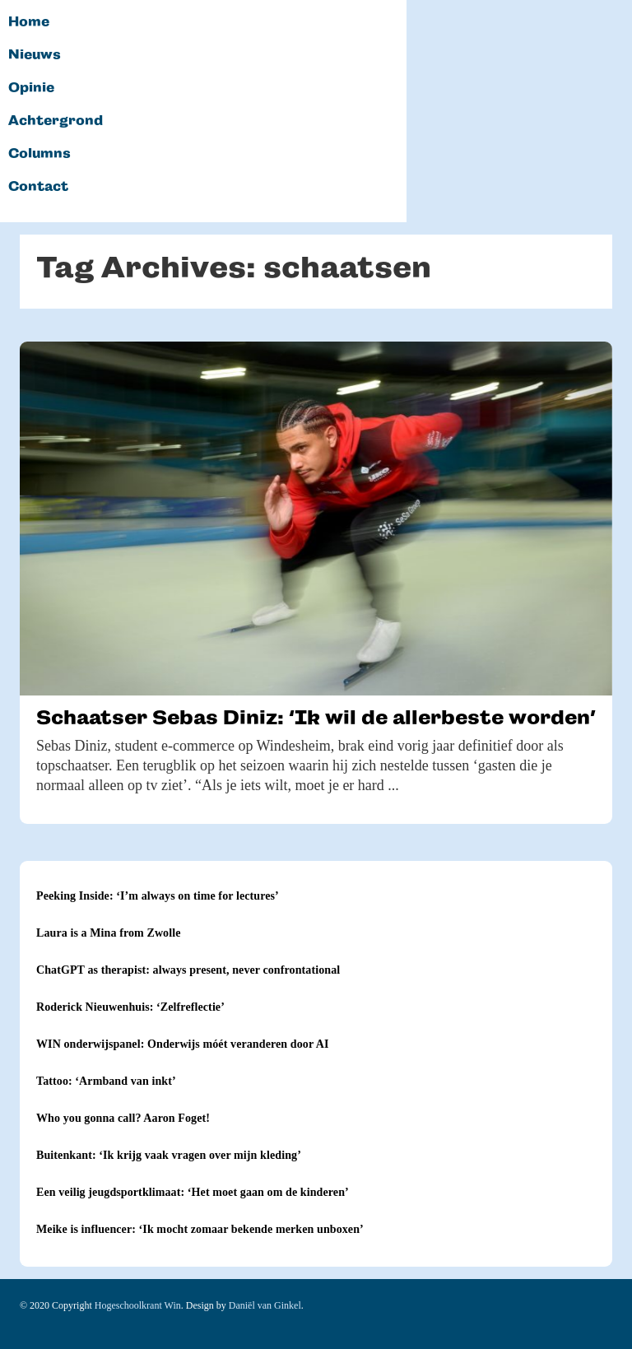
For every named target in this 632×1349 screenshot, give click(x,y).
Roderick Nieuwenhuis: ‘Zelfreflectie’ (130, 1007)
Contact (38, 187)
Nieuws (34, 55)
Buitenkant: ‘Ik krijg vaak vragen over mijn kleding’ (168, 1155)
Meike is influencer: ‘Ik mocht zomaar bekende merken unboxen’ (200, 1229)
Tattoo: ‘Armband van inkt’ (106, 1081)
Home (28, 22)
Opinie (31, 88)
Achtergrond (55, 121)
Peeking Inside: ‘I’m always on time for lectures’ (157, 896)
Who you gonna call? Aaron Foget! (123, 1118)
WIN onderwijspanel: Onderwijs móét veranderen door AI (182, 1044)
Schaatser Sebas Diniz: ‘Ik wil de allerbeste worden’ (315, 717)
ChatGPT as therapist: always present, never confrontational (188, 970)
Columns (39, 154)
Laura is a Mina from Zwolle (108, 933)
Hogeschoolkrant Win (138, 1305)
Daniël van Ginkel (265, 1305)
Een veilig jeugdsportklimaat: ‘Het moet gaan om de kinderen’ (192, 1192)
